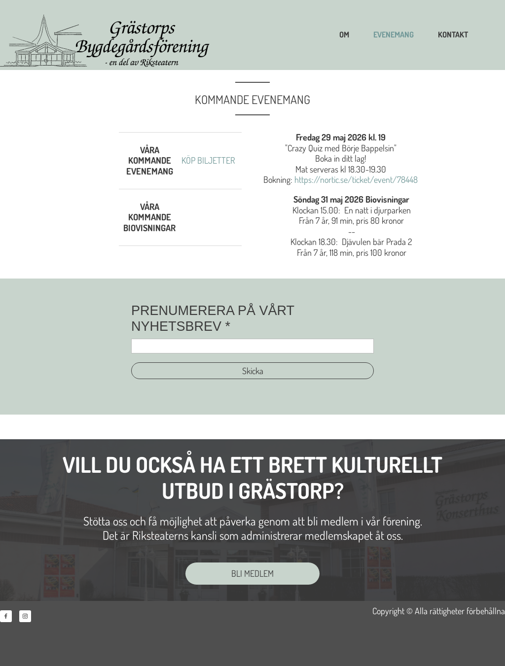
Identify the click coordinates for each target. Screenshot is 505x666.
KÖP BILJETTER (208, 160)
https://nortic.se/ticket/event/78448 (356, 179)
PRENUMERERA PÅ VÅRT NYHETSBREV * (212, 318)
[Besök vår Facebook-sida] (6, 616)
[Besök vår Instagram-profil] (25, 616)
